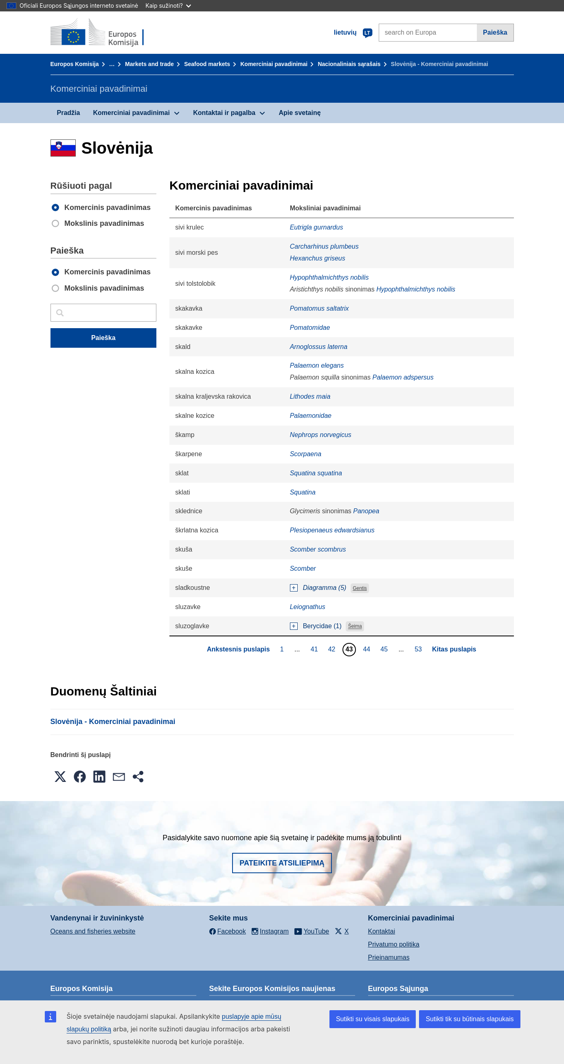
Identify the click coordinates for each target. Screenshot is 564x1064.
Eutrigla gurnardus (316, 227)
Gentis (360, 588)
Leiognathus (307, 606)
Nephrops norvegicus (320, 434)
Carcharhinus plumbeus (324, 246)
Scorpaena (305, 453)
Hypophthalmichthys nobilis (329, 277)
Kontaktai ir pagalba (224, 112)
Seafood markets (207, 64)
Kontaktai (381, 931)
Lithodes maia (310, 396)
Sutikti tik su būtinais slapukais (470, 1018)
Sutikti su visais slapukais (373, 1018)
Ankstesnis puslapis (238, 649)
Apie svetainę (299, 112)
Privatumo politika (393, 944)
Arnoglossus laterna (318, 346)
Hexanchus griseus (317, 258)
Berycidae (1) (322, 626)
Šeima (355, 626)
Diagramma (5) (325, 587)
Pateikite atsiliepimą (281, 863)
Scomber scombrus (318, 549)
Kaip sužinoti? (168, 5)
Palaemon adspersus (402, 377)
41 (315, 649)
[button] (60, 776)
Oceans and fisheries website (93, 931)
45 (385, 649)
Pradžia (68, 112)
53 (419, 649)
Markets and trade (149, 64)
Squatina (303, 492)
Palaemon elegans (317, 365)
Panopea (366, 511)
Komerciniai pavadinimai (273, 64)
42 (333, 649)
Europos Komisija (74, 64)
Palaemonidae (310, 415)
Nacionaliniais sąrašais (349, 64)
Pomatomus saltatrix (319, 308)
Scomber (303, 568)
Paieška (495, 32)
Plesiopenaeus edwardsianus (332, 530)
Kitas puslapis (454, 649)
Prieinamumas (389, 957)
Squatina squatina (316, 473)
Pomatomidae (310, 327)
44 (367, 649)
